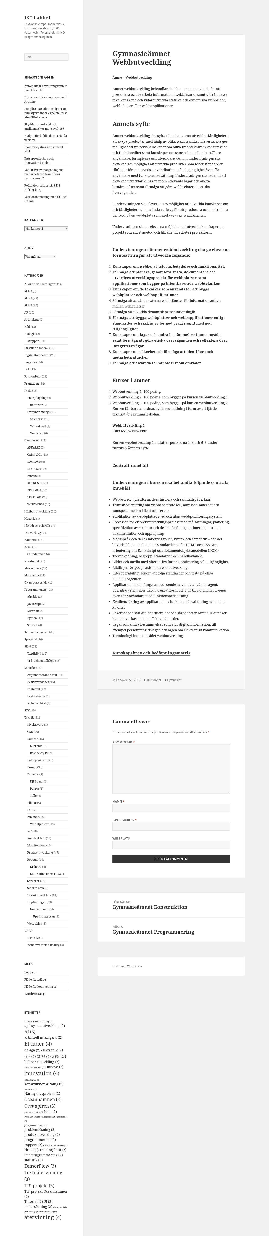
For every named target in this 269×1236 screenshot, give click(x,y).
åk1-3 (28, 291)
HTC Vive (33, 938)
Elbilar (31, 803)
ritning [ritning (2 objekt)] (32, 1150)
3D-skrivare (35, 725)
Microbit (33, 611)
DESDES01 (34, 469)
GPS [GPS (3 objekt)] (58, 1056)
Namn (118, 801)
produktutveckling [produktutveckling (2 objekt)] (42, 1134)
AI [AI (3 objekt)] (30, 1032)
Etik (27, 369)
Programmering (35, 590)
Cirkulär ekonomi (36, 348)
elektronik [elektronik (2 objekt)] (52, 1050)
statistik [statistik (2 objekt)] (33, 1160)
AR (26, 312)
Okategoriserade (36, 582)
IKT (29, 810)
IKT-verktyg (32, 533)
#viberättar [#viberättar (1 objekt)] (31, 1021)
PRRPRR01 (34, 490)
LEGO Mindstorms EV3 (45, 874)
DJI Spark (36, 781)
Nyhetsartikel (36, 703)
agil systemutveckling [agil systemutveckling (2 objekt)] (44, 1025)
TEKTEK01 (34, 497)
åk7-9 (28, 305)
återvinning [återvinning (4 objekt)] (43, 1217)
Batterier (36, 405)
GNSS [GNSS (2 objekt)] (43, 1056)
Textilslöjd (34, 653)
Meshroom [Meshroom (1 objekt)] (30, 1089)
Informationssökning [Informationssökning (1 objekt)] (35, 1067)
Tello (33, 796)
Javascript (34, 604)
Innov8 (32, 476)
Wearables (34, 923)
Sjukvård (30, 639)
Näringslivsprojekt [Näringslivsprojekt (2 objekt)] (42, 1093)
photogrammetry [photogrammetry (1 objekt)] (33, 1112)
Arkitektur (31, 320)
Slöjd (27, 646)
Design (31, 767)
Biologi (29, 334)
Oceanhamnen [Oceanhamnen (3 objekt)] (43, 1099)
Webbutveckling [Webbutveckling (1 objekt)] (48, 1211)
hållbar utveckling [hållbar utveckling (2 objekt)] (41, 1062)
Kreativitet (31, 561)
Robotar (32, 860)
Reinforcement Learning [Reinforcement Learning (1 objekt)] (55, 1145)
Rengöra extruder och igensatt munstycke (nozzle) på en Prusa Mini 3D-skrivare (45, 113)
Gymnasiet (31, 440)
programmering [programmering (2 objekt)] (40, 1139)
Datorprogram (37, 760)
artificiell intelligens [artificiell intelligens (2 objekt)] (43, 1037)
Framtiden (31, 383)
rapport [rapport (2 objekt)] (33, 1145)
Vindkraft (36, 433)
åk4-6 (28, 298)
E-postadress (124, 820)
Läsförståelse (36, 696)
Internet (33, 817)
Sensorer (33, 881)
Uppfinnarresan (44, 916)
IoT (29, 831)
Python (32, 618)
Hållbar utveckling (37, 511)
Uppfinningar (36, 902)
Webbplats (121, 838)
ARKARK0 (33, 447)
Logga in (30, 972)
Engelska (30, 362)
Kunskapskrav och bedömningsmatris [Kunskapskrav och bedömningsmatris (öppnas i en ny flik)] (151, 652)
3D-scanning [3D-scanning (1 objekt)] (45, 1021)
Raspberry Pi (39, 753)
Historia (29, 518)
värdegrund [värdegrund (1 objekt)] (60, 1207)
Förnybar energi (38, 412)
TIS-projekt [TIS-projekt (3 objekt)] (39, 1186)
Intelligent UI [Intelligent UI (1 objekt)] (31, 1080)
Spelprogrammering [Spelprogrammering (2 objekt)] (43, 1155)
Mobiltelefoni (36, 845)
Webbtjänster (39, 824)
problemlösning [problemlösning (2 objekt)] (40, 1129)
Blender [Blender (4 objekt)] (38, 1043)
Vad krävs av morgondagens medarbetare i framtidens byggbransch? (43, 174)
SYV (27, 710)
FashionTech (32, 376)
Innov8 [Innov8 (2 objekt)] (55, 1067)
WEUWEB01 (35, 504)
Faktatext (33, 689)
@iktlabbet (153, 680)
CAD (30, 732)
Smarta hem (35, 888)
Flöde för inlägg (35, 979)
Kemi (27, 547)
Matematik (31, 575)
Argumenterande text (42, 675)
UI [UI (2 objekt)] (48, 1201)
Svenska (30, 668)
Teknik (29, 717)
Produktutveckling (40, 852)
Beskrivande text (39, 682)
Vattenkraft (38, 426)
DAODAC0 (34, 462)
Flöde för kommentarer (40, 987)
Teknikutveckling (39, 895)
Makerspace (32, 568)
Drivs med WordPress (127, 966)
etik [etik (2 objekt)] (30, 1056)
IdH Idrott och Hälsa (38, 526)
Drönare (33, 774)
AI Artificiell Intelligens (40, 284)
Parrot (34, 788)
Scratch (32, 625)
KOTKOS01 (34, 483)
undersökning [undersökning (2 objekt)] (38, 1206)
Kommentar (123, 742)
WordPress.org (34, 994)
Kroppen (33, 341)
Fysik (27, 391)
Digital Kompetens (36, 355)
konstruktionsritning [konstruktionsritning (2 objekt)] (44, 1084)
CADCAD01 (34, 455)
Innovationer (39, 909)
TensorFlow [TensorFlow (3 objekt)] (40, 1166)
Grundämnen (36, 554)
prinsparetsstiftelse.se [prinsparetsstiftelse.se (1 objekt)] (36, 1125)
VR (26, 931)
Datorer (32, 739)
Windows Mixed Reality (43, 945)
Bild (27, 327)
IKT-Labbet (37, 17)
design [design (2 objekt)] (32, 1050)
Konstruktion (36, 838)
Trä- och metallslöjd (40, 661)
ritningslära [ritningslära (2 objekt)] (54, 1150)
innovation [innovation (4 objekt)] (41, 1073)
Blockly (32, 597)
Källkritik (31, 540)
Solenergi (36, 419)
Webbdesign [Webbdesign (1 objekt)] (31, 1211)
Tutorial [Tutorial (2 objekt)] (33, 1201)
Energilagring (37, 398)
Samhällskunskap (36, 632)
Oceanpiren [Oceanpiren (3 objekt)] (40, 1106)
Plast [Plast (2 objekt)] (50, 1111)
